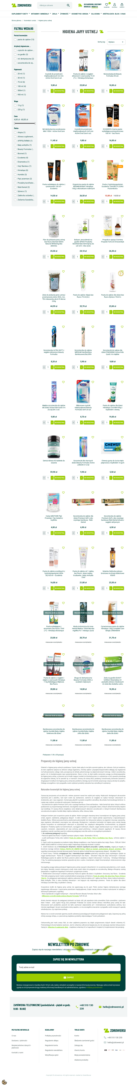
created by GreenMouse (83, 1075)
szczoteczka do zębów (26, 63)
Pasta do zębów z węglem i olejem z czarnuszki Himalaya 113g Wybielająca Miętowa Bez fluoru (54, 681)
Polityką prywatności (94, 987)
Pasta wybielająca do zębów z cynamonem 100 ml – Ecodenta (53, 186)
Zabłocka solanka (26, 195)
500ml (21, 90)
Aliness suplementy (26, 137)
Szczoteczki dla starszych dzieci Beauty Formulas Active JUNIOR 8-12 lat (83, 463)
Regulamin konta (51, 1045)
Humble (22, 174)
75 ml (21, 82)
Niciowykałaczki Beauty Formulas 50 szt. (113, 75)
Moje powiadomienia (82, 1055)
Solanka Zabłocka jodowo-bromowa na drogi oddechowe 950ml (112, 573)
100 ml (22, 86)
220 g (21, 109)
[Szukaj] (54, 5)
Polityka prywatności (53, 1036)
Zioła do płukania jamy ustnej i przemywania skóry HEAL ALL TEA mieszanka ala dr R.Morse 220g (53, 298)
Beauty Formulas (26, 149)
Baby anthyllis (25, 145)
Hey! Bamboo (24, 166)
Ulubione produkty (81, 1060)
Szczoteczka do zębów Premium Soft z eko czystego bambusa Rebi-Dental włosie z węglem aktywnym (112, 519)
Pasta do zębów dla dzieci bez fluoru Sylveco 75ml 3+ (112, 296)
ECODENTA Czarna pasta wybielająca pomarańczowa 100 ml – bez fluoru (112, 131)
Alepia (21, 132)
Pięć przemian (25, 179)
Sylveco (22, 191)
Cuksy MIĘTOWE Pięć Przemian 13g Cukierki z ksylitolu (54, 518)
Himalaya (23, 170)
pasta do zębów (26, 39)
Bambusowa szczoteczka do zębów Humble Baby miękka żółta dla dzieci (83, 731)
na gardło (23, 54)
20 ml (21, 74)
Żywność (64, 14)
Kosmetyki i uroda (80, 14)
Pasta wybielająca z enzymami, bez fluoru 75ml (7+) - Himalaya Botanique (54, 628)
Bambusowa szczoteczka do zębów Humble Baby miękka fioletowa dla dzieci (54, 731)
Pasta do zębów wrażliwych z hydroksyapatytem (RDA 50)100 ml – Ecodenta (54, 573)
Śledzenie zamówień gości (84, 1041)
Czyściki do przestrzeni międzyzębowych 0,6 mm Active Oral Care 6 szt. (53, 76)
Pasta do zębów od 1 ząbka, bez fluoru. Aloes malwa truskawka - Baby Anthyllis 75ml (83, 574)
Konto (76, 1036)
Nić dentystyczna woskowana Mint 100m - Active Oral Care (53, 130)
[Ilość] (48, 91)
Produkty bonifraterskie (26, 183)
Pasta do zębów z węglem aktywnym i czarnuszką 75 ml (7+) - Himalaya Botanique (83, 76)
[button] (114, 5)
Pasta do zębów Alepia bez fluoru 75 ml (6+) (83, 296)
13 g (21, 105)
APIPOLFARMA (25, 141)
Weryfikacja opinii (51, 1055)
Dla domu (95, 14)
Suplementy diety (20, 14)
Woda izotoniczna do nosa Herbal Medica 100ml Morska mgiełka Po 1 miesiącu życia (83, 628)
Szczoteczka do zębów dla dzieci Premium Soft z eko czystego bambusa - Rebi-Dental (83, 519)
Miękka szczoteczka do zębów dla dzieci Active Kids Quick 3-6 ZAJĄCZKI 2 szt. (53, 407)
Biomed (22, 153)
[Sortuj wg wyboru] (116, 42)
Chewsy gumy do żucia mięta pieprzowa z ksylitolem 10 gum (112, 462)
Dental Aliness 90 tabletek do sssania (54, 462)
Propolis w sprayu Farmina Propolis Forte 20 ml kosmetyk (112, 241)
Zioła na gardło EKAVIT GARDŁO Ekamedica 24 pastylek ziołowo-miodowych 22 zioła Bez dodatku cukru (113, 681)
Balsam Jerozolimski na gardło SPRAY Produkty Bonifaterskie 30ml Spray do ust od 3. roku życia (83, 243)
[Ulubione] (106, 5)
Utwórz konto (79, 1050)
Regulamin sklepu (51, 1041)
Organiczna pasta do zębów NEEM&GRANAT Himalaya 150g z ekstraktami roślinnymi (83, 186)
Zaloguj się (78, 1045)
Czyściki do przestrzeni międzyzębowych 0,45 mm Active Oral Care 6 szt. (83, 131)
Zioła (54, 14)
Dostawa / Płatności (19, 1041)
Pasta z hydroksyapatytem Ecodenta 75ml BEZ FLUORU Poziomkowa (112, 186)
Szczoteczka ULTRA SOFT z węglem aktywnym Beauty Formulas (53, 352)
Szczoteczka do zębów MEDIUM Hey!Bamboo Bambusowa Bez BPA (83, 352)
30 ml (21, 78)
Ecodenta (23, 158)
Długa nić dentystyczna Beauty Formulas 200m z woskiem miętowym (83, 680)
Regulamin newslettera (53, 1050)
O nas (122, 14)
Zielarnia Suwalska (26, 200)
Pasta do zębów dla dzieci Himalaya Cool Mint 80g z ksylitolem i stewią (112, 407)
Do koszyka (59, 91)
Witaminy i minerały (40, 14)
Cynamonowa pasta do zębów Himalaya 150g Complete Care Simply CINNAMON (112, 628)
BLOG (117, 14)
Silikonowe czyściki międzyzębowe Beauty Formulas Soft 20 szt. (83, 407)
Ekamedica (23, 162)
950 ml (22, 95)
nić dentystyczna (26, 59)
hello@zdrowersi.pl (115, 1042)
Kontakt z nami (17, 1053)
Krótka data (108, 14)
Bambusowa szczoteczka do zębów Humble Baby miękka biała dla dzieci (113, 731)
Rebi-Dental (24, 187)
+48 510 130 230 (114, 1037)
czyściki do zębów (26, 50)
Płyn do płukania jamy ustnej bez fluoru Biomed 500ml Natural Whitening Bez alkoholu (54, 243)
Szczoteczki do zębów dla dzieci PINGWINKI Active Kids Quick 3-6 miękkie (112, 352)
